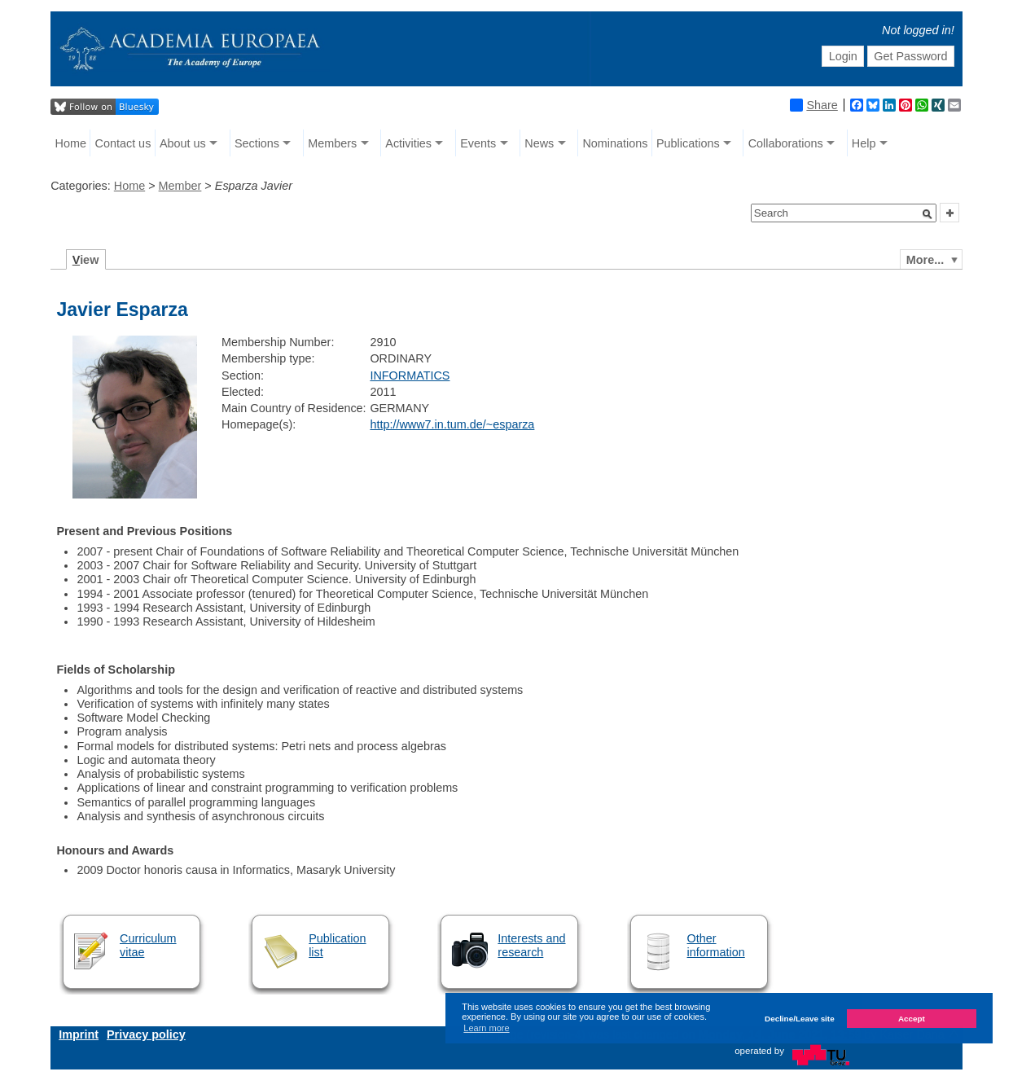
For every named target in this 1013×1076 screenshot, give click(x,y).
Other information (716, 945)
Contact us (123, 143)
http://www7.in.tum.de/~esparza (452, 424)
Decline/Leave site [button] (800, 1018)
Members (332, 143)
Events (478, 143)
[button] (927, 214)
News (539, 143)
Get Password (910, 56)
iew (85, 259)
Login (843, 56)
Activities (408, 143)
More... (925, 259)
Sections (257, 143)
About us (183, 143)
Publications (688, 143)
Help (864, 143)
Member (180, 185)
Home (70, 143)
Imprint (79, 1034)
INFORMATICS (409, 375)
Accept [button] (911, 1018)
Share (813, 105)
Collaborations (785, 143)
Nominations (614, 143)
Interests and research (531, 945)
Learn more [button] (486, 1028)
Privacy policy (146, 1034)
